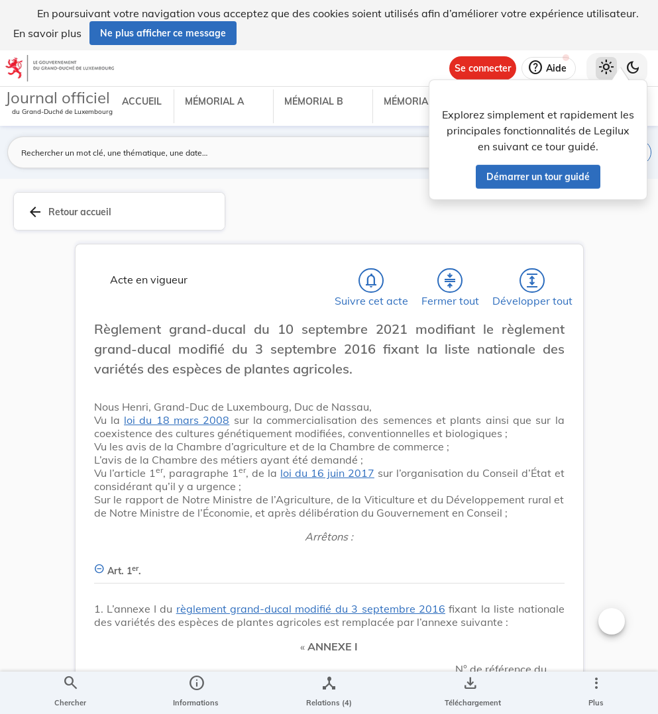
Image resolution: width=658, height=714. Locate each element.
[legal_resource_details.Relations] (329, 693)
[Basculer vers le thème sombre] (632, 68)
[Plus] (596, 693)
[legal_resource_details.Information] (196, 693)
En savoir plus (47, 33)
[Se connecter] (482, 68)
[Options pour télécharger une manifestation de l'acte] (470, 693)
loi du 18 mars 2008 (176, 422)
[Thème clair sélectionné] (606, 68)
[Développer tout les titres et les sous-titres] (532, 283)
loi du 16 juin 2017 (327, 475)
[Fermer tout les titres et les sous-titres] (450, 283)
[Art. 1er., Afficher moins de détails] (329, 566)
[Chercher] (70, 693)
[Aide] (548, 68)
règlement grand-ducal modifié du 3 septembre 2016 (310, 611)
